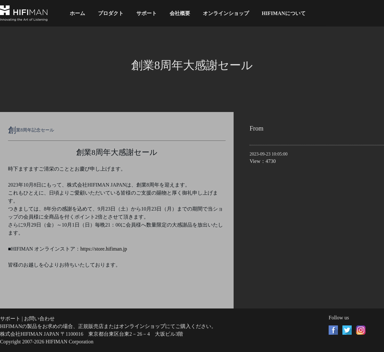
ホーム (77, 13)
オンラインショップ (226, 13)
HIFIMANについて (284, 13)
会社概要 (180, 13)
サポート (146, 13)
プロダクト (111, 13)
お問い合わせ (39, 318)
